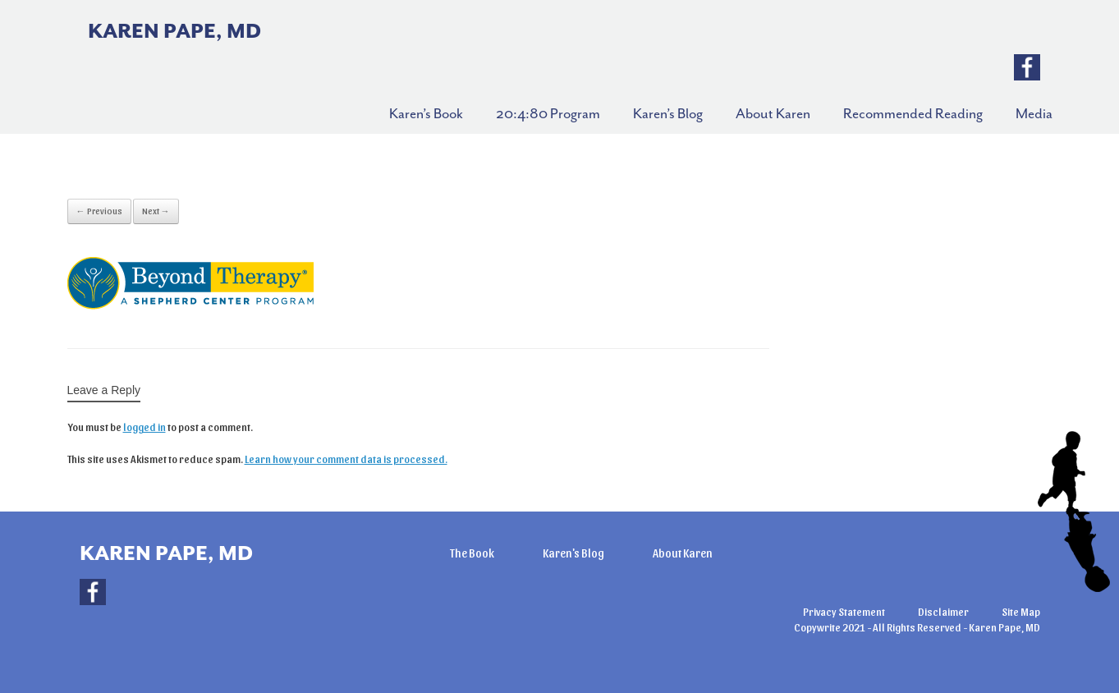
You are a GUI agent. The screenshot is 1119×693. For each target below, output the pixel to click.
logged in (144, 426)
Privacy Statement (844, 611)
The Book (472, 553)
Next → (156, 210)
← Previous (99, 210)
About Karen (683, 553)
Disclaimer (943, 611)
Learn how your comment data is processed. (346, 458)
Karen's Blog (573, 553)
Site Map (1021, 611)
